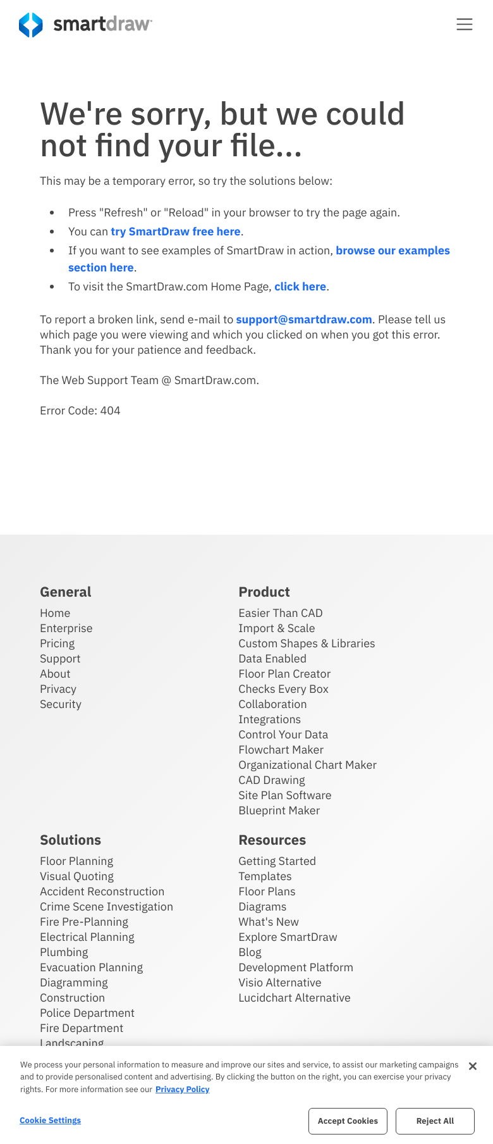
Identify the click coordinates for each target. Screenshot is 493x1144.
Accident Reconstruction (102, 891)
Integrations (269, 719)
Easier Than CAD (280, 613)
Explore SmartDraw (287, 937)
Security (61, 704)
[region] (246, 1095)
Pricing (57, 643)
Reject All (435, 1121)
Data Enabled (272, 658)
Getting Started (277, 861)
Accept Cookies (348, 1121)
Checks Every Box (283, 688)
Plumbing (64, 952)
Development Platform (295, 967)
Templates (265, 876)
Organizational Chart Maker (307, 764)
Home (55, 613)
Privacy (58, 688)
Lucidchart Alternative (294, 997)
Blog (249, 952)
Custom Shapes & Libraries (306, 643)
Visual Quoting (77, 876)
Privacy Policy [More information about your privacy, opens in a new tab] (182, 1089)
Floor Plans (266, 891)
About (55, 673)
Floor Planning (76, 861)
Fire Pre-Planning (84, 921)
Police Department (87, 1012)
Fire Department (81, 1028)
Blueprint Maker (279, 810)
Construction (72, 997)
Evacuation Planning (91, 967)
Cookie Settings (50, 1120)
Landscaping (72, 1043)
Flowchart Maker (281, 749)
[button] (464, 24)
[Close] (473, 1066)
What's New (268, 921)
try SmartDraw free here (175, 231)
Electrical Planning (87, 937)
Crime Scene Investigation (106, 906)
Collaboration (272, 704)
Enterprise (66, 628)
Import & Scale (276, 628)
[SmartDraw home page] (85, 25)
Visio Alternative (279, 982)
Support (60, 658)
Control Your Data (283, 734)
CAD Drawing (271, 780)
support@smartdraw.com (304, 319)
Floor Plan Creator (284, 673)
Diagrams (262, 906)
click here (300, 286)
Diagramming (74, 982)
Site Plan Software (284, 795)
